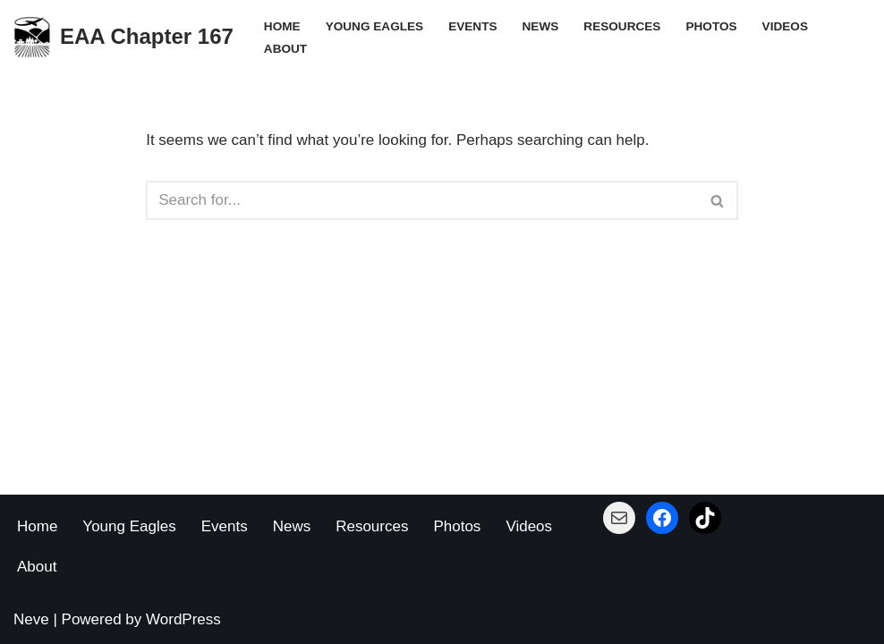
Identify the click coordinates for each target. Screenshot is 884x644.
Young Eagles (375, 26)
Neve (31, 619)
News (541, 26)
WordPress (183, 619)
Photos (710, 26)
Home (282, 26)
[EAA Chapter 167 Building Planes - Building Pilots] (123, 37)
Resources (621, 26)
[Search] (422, 200)
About (285, 48)
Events (472, 26)
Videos (785, 26)
